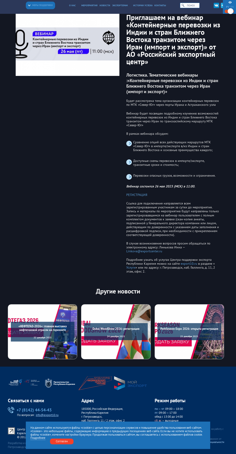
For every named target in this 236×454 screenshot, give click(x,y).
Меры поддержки (40, 5)
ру (227, 7)
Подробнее (37, 438)
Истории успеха (143, 5)
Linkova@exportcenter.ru (144, 251)
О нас (74, 5)
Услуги (131, 268)
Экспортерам (121, 5)
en (232, 7)
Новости (105, 5)
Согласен (62, 441)
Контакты (160, 5)
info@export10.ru (47, 415)
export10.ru (189, 264)
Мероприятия (89, 5)
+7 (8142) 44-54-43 (30, 410)
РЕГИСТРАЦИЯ (136, 195)
